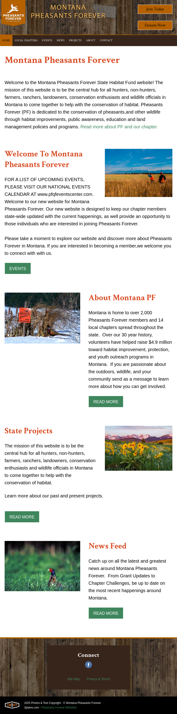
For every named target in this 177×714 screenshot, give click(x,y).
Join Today (155, 9)
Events (17, 268)
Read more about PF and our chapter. (119, 126)
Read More (105, 402)
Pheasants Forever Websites (59, 707)
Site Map (73, 679)
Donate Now (155, 25)
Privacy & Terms (98, 679)
